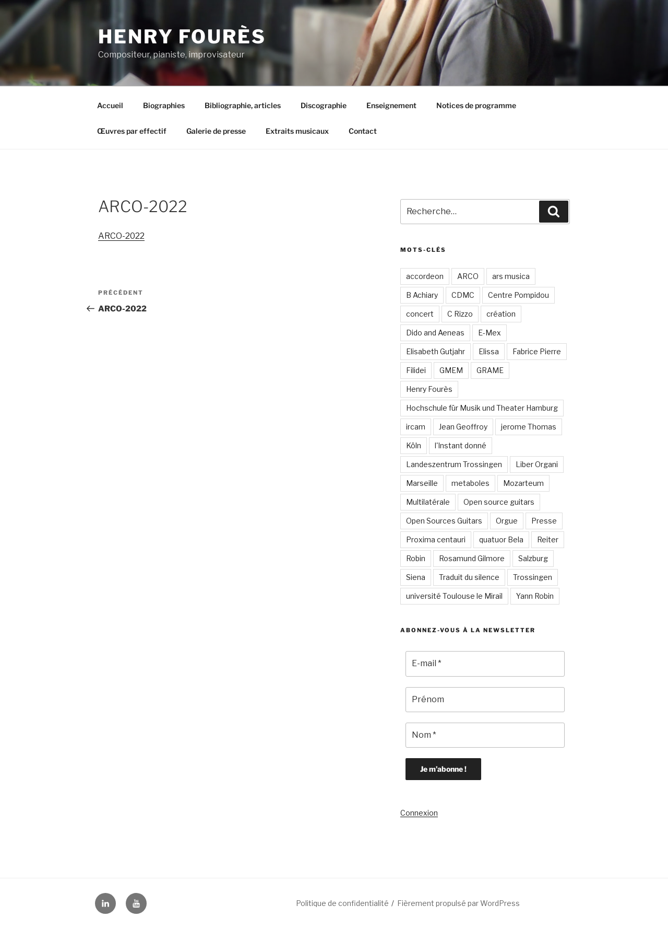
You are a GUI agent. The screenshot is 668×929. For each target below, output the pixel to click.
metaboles (470, 483)
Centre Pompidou (518, 295)
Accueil (110, 105)
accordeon (425, 276)
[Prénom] (485, 699)
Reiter (547, 539)
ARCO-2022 (121, 236)
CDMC (462, 295)
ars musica (511, 276)
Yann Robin (535, 595)
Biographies (164, 105)
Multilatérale (428, 501)
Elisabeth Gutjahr (435, 351)
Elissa (489, 351)
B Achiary (422, 295)
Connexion (419, 812)
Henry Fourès (182, 36)
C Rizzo (460, 313)
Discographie (324, 105)
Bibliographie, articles (243, 105)
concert (420, 313)
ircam (415, 426)
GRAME (490, 370)
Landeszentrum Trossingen (454, 464)
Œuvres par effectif (131, 130)
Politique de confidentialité (342, 903)
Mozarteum (523, 483)
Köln (413, 445)
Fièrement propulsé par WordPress (458, 903)
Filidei (416, 370)
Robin (415, 558)
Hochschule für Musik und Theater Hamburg (482, 407)
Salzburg (533, 558)
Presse (544, 520)
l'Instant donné (460, 445)
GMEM (451, 370)
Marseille (422, 483)
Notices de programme (476, 105)
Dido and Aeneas (435, 332)
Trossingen (532, 577)
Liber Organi (537, 464)
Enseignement (391, 105)
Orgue (507, 520)
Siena (415, 577)
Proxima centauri (436, 539)
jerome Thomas (528, 426)
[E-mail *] (485, 663)
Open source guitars (498, 501)
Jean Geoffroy (463, 426)
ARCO (468, 276)
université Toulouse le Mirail (454, 595)
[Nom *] (485, 735)
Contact (363, 130)
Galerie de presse (216, 130)
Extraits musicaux (297, 130)
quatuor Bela (501, 539)
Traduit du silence (469, 577)
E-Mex (489, 332)
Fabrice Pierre (536, 351)
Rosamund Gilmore (472, 558)
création (501, 313)
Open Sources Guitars (444, 520)
